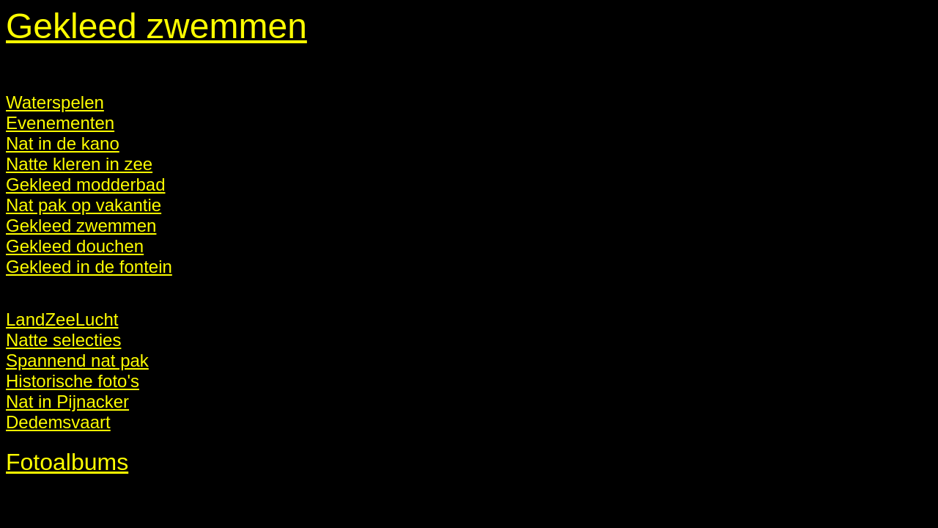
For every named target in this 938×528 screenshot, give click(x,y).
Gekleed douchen (75, 246)
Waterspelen (55, 102)
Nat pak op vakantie (83, 205)
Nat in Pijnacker (67, 401)
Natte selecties (63, 340)
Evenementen (60, 123)
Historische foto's (72, 381)
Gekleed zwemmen (156, 26)
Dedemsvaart (58, 422)
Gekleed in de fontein (89, 266)
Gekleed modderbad (85, 184)
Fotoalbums (67, 462)
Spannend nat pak (77, 360)
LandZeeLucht (62, 319)
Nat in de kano (62, 143)
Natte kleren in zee (79, 164)
